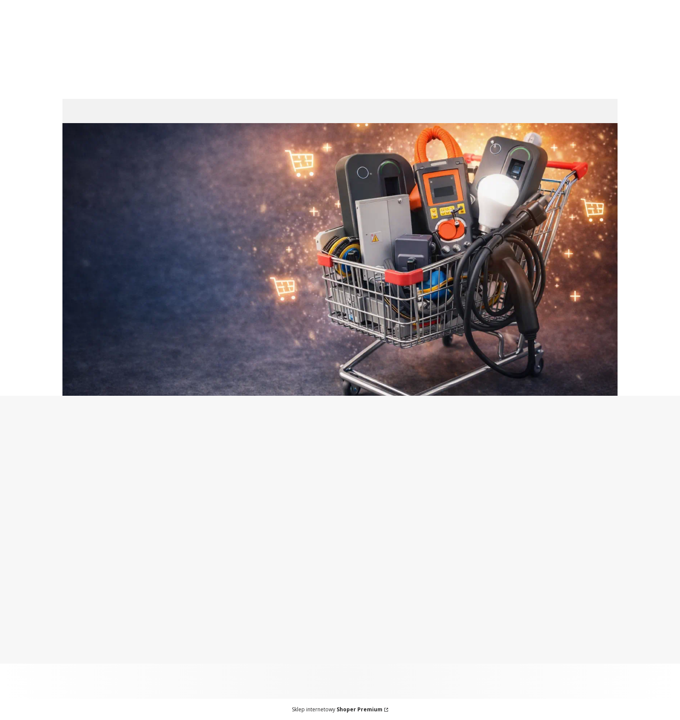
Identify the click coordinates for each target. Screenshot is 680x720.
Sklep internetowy (337, 709)
